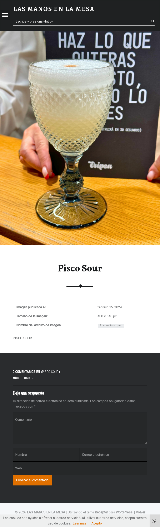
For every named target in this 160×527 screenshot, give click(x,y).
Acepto (96, 523)
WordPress (124, 512)
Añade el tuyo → (23, 378)
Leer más (79, 523)
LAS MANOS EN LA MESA (46, 512)
